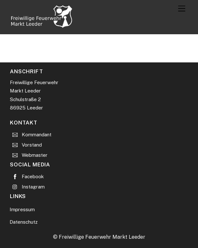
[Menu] (181, 9)
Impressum (22, 209)
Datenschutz (24, 222)
